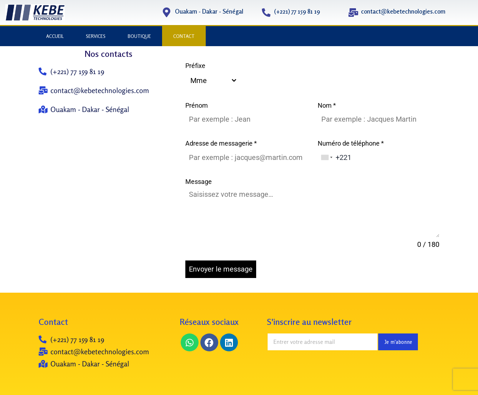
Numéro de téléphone (351, 143)
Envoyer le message (221, 269)
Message (198, 181)
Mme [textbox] (198, 80)
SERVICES (96, 36)
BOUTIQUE (139, 36)
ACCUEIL (55, 36)
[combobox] (213, 80)
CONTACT (184, 36)
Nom (327, 105)
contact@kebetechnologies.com (403, 11)
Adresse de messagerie (221, 143)
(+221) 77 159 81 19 (297, 11)
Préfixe (195, 65)
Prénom (196, 105)
